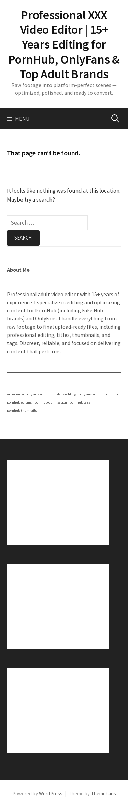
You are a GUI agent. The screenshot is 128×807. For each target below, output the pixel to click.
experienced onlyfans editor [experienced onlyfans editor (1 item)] (28, 394)
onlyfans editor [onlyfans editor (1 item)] (90, 394)
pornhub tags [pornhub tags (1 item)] (80, 402)
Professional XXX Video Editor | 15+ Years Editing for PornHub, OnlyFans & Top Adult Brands (63, 44)
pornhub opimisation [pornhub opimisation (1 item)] (50, 402)
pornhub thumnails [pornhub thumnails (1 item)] (22, 410)
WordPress (50, 793)
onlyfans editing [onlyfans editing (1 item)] (64, 394)
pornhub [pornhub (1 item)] (111, 394)
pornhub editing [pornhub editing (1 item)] (19, 402)
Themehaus (103, 793)
